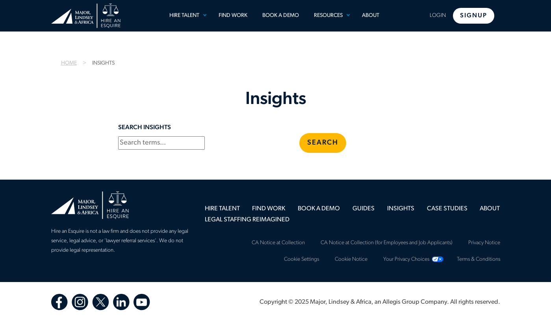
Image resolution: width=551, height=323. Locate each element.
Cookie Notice (351, 259)
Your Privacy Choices (406, 259)
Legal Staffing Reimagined (247, 220)
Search (322, 143)
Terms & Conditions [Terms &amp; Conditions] (478, 259)
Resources (328, 16)
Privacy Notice (484, 243)
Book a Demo (280, 16)
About (370, 16)
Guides (363, 209)
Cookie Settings (301, 259)
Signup (473, 16)
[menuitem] (186, 15)
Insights (400, 209)
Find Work (233, 16)
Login (438, 16)
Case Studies (447, 209)
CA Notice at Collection (278, 243)
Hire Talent (184, 16)
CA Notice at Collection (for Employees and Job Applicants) (387, 243)
